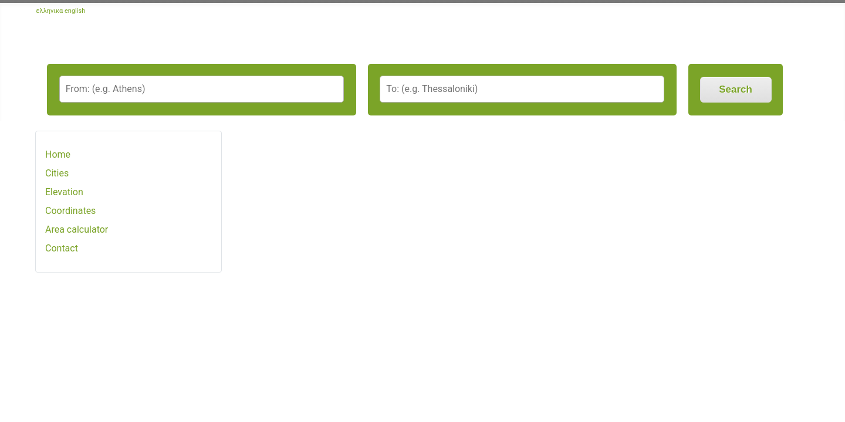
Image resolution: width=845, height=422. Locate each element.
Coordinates (70, 210)
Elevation (64, 192)
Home (57, 154)
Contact (61, 248)
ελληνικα (49, 11)
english (75, 11)
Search (735, 89)
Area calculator (76, 229)
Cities (57, 173)
